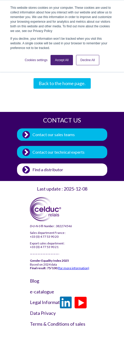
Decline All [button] (87, 60)
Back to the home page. (62, 83)
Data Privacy (43, 313)
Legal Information (43, 302)
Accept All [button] (62, 60)
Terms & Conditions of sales (43, 324)
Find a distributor (47, 169)
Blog (34, 281)
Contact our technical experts (58, 152)
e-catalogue (42, 291)
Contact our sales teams (53, 134)
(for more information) (73, 268)
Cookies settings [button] (36, 60)
